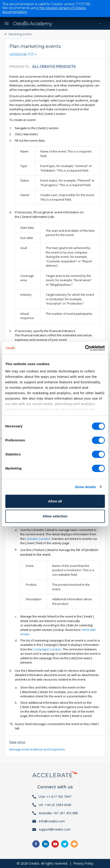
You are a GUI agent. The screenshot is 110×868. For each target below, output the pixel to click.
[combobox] (23, 56)
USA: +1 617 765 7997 (55, 796)
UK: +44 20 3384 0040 (55, 805)
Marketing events (20, 34)
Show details (85, 487)
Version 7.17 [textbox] (21, 55)
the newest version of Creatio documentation (44, 10)
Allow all (55, 501)
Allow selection (55, 516)
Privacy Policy (83, 863)
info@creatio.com (52, 821)
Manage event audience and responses (37, 749)
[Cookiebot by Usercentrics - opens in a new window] (85, 348)
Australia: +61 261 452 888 (58, 813)
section (38, 539)
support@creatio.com (55, 829)
